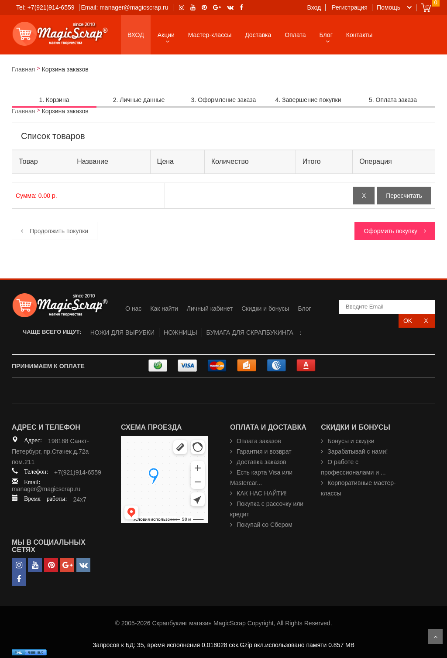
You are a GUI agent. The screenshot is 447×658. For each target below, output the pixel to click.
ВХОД (135, 34)
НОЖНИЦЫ (180, 332)
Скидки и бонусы (265, 308)
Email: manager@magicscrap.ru (124, 7)
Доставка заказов (261, 461)
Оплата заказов (259, 441)
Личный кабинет (210, 308)
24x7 (79, 499)
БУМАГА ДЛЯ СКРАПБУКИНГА (249, 332)
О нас (133, 308)
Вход (314, 7)
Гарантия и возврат (264, 451)
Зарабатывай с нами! (357, 451)
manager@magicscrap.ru (46, 488)
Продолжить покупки (59, 230)
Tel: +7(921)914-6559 (45, 7)
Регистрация (350, 7)
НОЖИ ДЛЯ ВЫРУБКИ (122, 332)
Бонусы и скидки (350, 441)
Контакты (359, 34)
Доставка (258, 34)
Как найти (164, 308)
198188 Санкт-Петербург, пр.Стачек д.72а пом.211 (50, 451)
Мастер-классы (209, 34)
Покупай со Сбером (264, 524)
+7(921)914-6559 (77, 472)
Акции (166, 34)
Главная (23, 69)
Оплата (295, 34)
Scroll (435, 636)
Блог (326, 34)
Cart (426, 7)
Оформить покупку (390, 230)
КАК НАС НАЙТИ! (262, 493)
